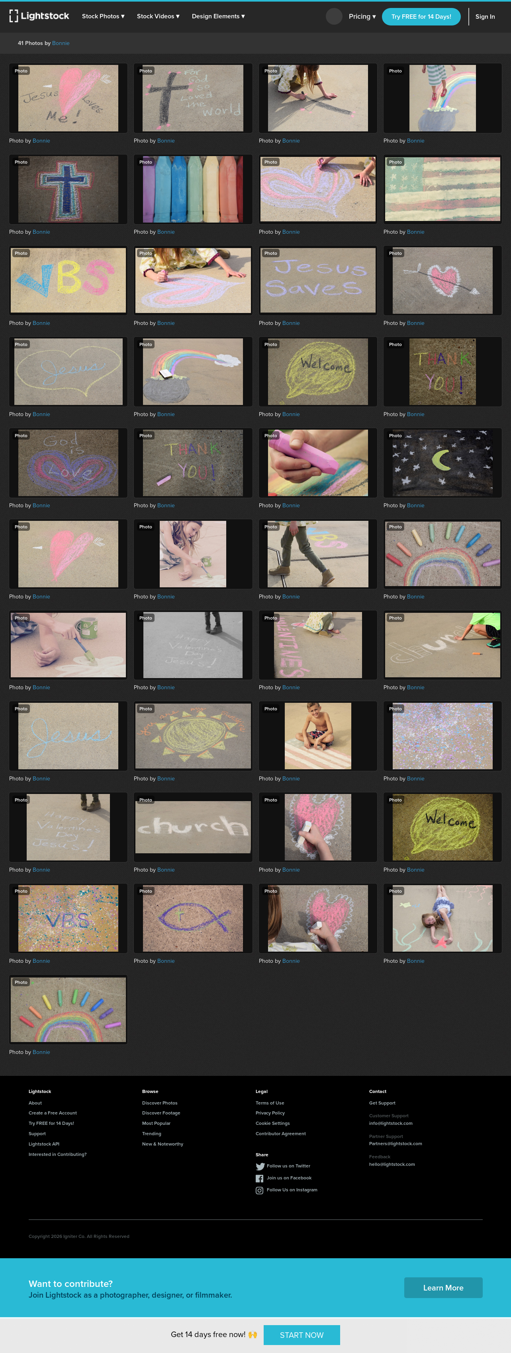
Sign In (485, 16)
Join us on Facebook (289, 1177)
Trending (151, 1133)
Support (37, 1133)
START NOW (302, 1335)
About (35, 1102)
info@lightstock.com (391, 1123)
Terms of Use (270, 1102)
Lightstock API (44, 1143)
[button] (103, 16)
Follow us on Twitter (288, 1165)
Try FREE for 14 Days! (421, 16)
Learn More (443, 1287)
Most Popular (156, 1123)
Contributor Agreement (281, 1133)
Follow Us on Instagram (292, 1189)
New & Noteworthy (162, 1143)
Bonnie (61, 43)
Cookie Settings (273, 1123)
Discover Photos (160, 1102)
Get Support (382, 1102)
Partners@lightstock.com (395, 1143)
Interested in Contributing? (58, 1154)
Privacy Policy (270, 1112)
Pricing (362, 16)
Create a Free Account (53, 1112)
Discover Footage (161, 1112)
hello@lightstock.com (392, 1164)
